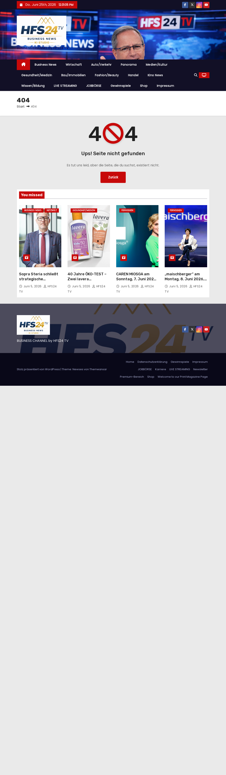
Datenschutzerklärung (152, 362)
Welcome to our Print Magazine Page (183, 377)
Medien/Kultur (157, 65)
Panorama (129, 65)
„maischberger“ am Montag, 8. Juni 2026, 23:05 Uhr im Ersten (184, 279)
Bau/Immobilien (73, 75)
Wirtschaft (74, 65)
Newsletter (200, 369)
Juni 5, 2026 (33, 286)
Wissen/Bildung (33, 86)
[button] (195, 75)
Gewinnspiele (121, 86)
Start (21, 106)
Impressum (165, 86)
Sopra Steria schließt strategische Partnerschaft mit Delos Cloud (38, 281)
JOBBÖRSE (94, 86)
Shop (144, 86)
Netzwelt (52, 210)
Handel (133, 75)
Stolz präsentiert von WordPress (38, 369)
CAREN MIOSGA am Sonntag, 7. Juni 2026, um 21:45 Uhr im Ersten (137, 279)
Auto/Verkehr (101, 65)
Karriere (160, 369)
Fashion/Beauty (107, 75)
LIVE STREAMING (65, 86)
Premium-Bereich (132, 377)
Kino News (155, 75)
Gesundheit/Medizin (36, 75)
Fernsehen (127, 210)
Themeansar (98, 369)
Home (130, 362)
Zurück (113, 177)
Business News (46, 65)
